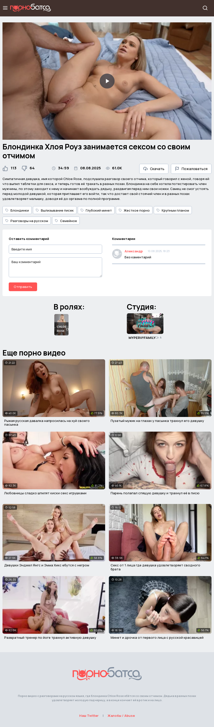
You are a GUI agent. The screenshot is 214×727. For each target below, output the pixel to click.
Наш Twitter (89, 715)
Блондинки (17, 210)
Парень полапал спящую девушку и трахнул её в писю (155, 493)
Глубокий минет (96, 210)
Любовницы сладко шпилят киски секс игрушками (45, 493)
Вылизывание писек (55, 210)
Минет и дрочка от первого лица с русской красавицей (157, 637)
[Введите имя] (55, 249)
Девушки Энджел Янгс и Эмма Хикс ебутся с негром (46, 565)
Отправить (23, 286)
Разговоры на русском (26, 221)
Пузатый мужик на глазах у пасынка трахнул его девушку (157, 420)
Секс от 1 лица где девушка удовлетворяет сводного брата (155, 567)
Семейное (66, 221)
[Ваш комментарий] (55, 267)
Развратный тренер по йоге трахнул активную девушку (50, 637)
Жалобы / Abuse (121, 715)
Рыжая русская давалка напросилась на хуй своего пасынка (47, 422)
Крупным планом (172, 210)
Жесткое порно (134, 210)
